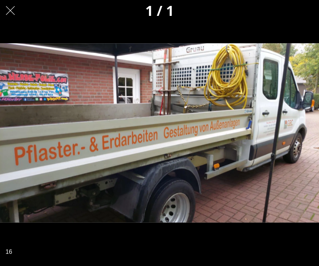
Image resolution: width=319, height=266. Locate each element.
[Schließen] (10, 10)
